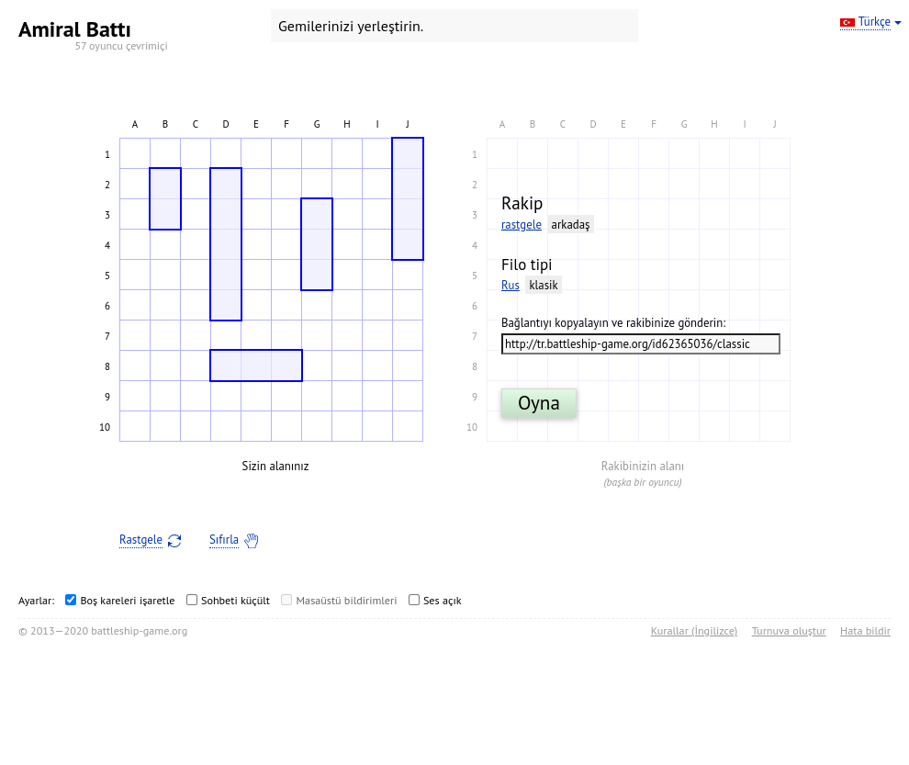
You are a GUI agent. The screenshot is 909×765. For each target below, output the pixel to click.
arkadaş (571, 224)
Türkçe (874, 22)
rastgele (521, 224)
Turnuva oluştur (789, 630)
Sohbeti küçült (235, 600)
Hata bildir (865, 630)
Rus (510, 285)
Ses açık (442, 600)
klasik (543, 285)
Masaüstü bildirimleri (346, 600)
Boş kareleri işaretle (127, 600)
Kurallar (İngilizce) (694, 630)
